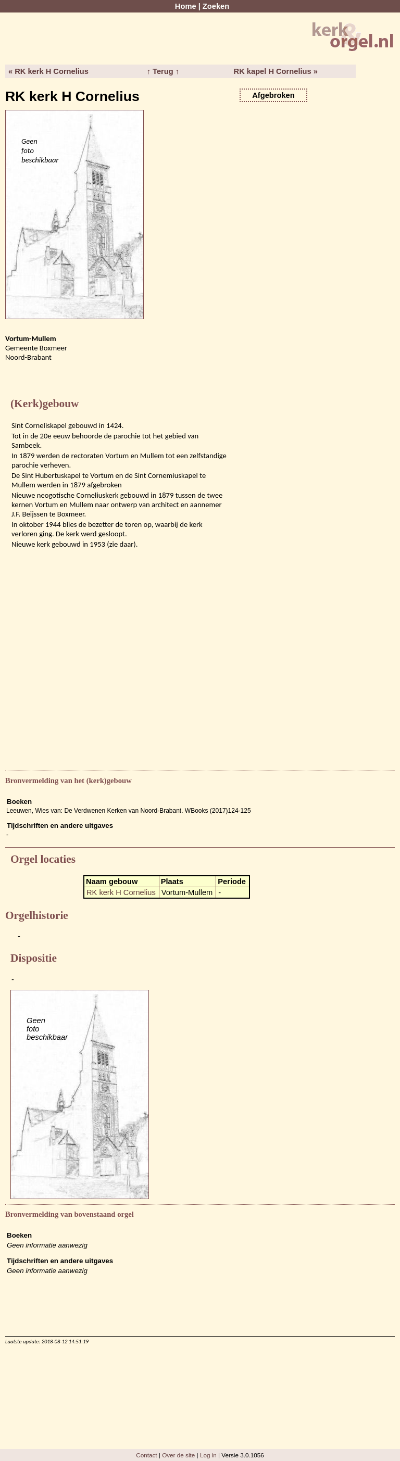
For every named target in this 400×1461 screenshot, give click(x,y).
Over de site (178, 1455)
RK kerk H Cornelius (121, 892)
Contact (146, 1455)
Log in (208, 1455)
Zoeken (216, 6)
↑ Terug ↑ (163, 71)
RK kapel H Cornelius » (276, 71)
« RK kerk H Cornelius (48, 71)
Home (185, 6)
